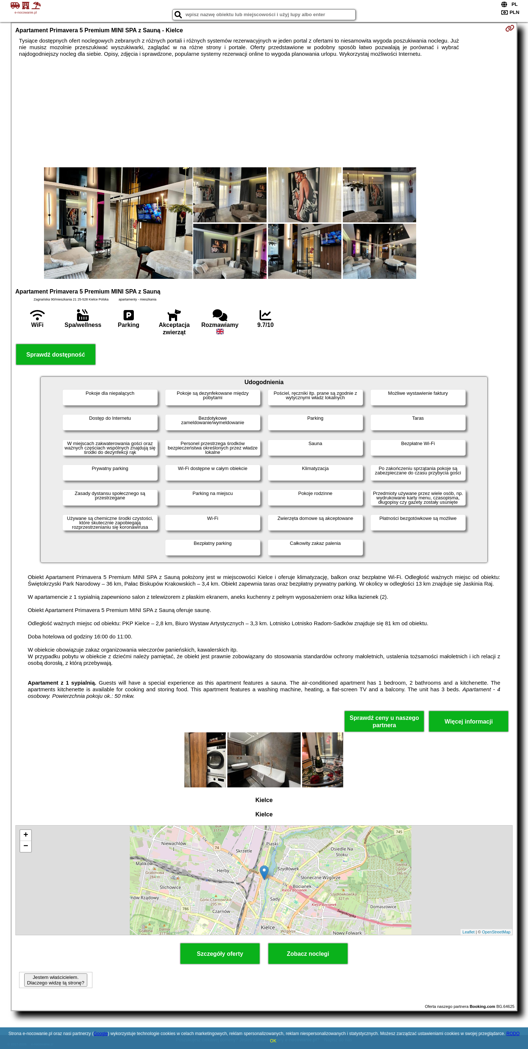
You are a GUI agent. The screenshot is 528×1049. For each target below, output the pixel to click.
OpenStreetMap (496, 932)
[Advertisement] (264, 112)
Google (101, 1033)
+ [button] (25, 835)
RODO (513, 1033)
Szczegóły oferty (220, 954)
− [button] (25, 846)
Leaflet (468, 932)
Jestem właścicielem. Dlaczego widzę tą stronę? (55, 980)
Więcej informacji (468, 721)
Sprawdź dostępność (55, 355)
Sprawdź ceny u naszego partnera (384, 721)
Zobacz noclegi (308, 954)
